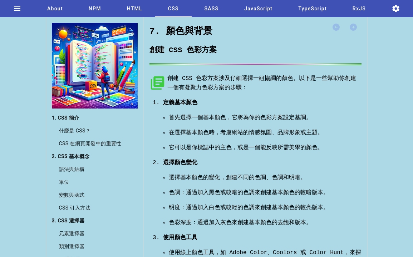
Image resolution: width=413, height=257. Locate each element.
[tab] (17, 8)
